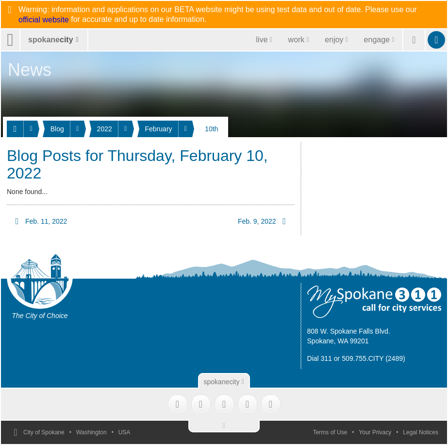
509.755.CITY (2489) (373, 358)
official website (43, 20)
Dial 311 (319, 358)
